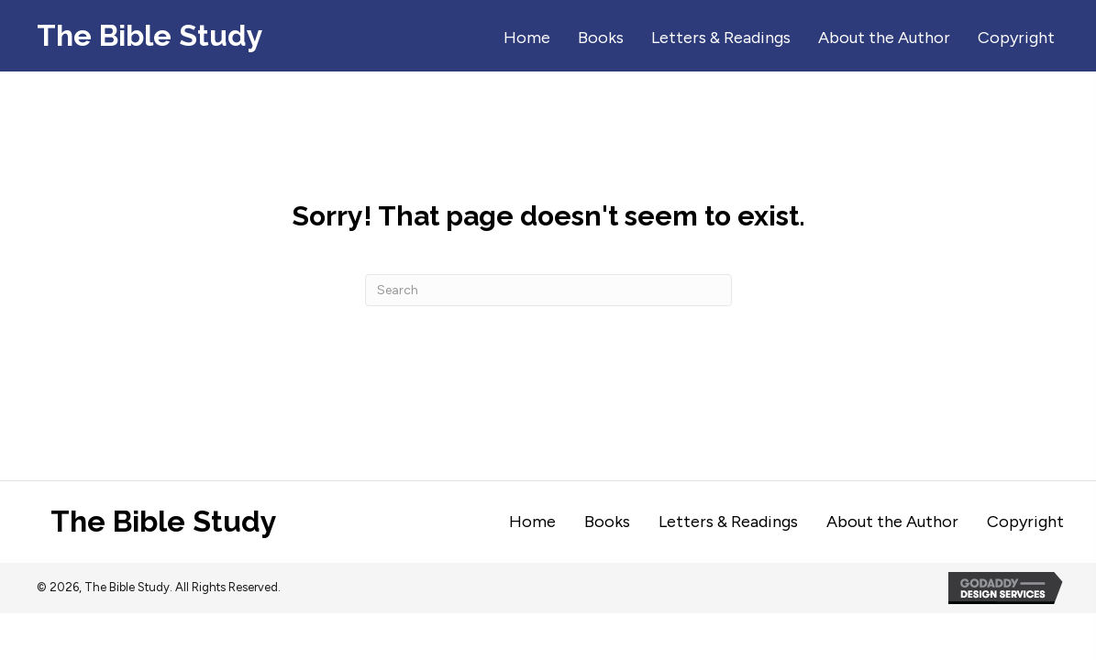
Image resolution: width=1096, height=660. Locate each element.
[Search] (548, 290)
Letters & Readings (728, 521)
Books (607, 521)
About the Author (892, 521)
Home (532, 521)
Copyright (1025, 521)
